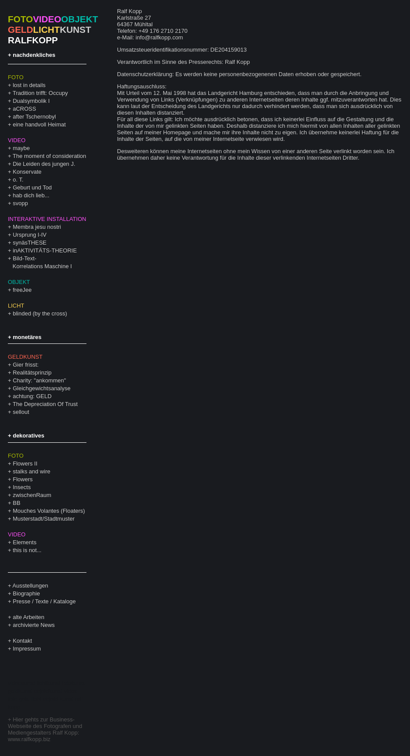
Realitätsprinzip (32, 372)
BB (16, 503)
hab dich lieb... (31, 195)
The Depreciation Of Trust (45, 404)
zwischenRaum (32, 495)
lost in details (29, 85)
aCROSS (24, 108)
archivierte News (34, 625)
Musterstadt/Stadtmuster (44, 518)
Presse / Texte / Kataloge (44, 601)
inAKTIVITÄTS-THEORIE (45, 250)
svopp (20, 203)
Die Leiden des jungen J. (44, 164)
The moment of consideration (49, 156)
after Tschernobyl (34, 116)
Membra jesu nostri (37, 227)
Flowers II (25, 463)
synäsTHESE (29, 242)
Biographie (26, 593)
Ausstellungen (30, 585)
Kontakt (22, 640)
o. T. (18, 179)
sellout (21, 412)
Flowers (23, 479)
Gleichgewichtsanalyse (41, 388)
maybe (21, 148)
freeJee (22, 290)
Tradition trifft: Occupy (40, 93)
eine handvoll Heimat (39, 124)
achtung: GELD (32, 396)
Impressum (27, 648)
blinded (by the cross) (40, 313)
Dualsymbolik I (31, 101)
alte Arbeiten (28, 617)
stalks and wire (31, 471)
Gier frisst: (25, 364)
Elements (24, 542)
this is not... (27, 550)
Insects (22, 487)
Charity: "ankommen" (39, 380)
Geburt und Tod (32, 187)
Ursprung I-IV (29, 234)
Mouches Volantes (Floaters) (49, 511)
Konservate (27, 171)
